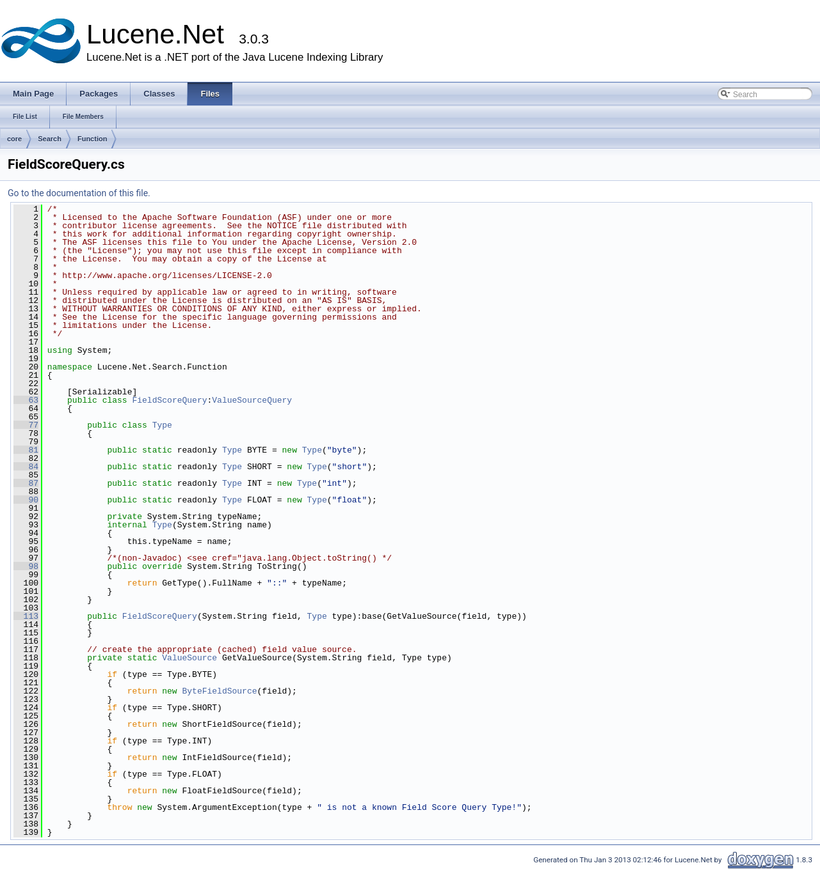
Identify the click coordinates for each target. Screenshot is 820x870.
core (14, 139)
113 (25, 616)
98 (25, 566)
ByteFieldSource (219, 691)
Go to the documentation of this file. (79, 193)
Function (92, 139)
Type (162, 425)
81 (25, 450)
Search (49, 139)
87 (25, 483)
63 (25, 400)
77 (25, 425)
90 (25, 500)
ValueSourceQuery (252, 400)
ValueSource (189, 658)
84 (25, 466)
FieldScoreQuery (169, 400)
